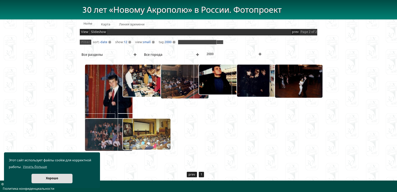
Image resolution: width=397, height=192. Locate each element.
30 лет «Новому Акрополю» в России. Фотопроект (182, 10)
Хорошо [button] (52, 178)
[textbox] (197, 42)
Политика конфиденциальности (28, 189)
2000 (168, 42)
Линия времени (131, 24)
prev (295, 32)
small (147, 42)
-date (103, 42)
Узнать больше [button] (35, 167)
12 (125, 42)
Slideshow (98, 32)
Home (88, 23)
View (84, 32)
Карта (105, 24)
